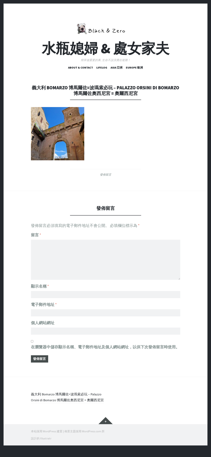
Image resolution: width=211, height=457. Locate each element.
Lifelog (101, 67)
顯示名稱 (40, 284)
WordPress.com (91, 439)
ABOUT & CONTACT (80, 67)
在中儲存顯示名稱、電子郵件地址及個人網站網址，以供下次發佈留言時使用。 (105, 348)
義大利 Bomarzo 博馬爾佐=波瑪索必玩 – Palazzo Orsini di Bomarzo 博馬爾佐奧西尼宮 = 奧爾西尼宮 (68, 402)
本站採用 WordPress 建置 (46, 439)
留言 (36, 234)
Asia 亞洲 (116, 67)
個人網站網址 (42, 322)
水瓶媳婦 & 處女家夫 (105, 48)
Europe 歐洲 (134, 67)
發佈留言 (105, 174)
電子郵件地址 (44, 303)
